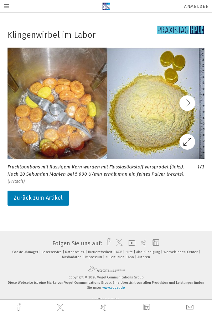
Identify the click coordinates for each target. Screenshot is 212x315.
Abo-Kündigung (148, 252)
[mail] (190, 307)
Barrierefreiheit (100, 252)
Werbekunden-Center (181, 252)
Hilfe (130, 252)
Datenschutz (75, 252)
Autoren (143, 257)
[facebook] (19, 307)
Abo (131, 257)
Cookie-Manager (25, 252)
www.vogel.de (113, 288)
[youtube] (130, 243)
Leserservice (52, 252)
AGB (119, 252)
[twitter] (61, 307)
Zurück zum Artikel (38, 197)
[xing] (104, 307)
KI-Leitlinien (115, 257)
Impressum (94, 257)
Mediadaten (72, 257)
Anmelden (196, 6)
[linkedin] (147, 307)
